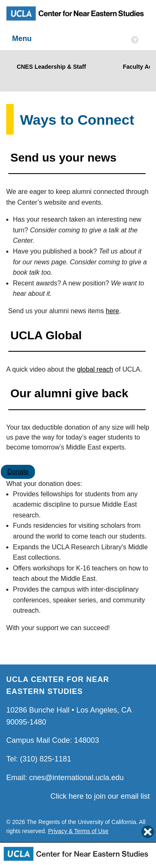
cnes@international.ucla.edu (76, 777)
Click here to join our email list (100, 796)
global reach (95, 369)
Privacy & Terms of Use (78, 831)
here (112, 310)
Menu (75, 39)
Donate (18, 471)
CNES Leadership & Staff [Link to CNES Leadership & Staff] (50, 66)
